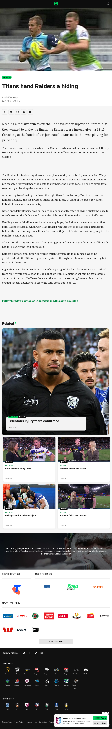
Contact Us (43, 722)
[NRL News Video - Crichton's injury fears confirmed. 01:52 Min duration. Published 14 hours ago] (55, 381)
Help (35, 722)
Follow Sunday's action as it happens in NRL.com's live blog (40, 301)
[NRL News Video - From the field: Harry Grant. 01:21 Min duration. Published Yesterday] (29, 459)
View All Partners (56, 641)
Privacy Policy (18, 722)
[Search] (108, 4)
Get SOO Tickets (100, 718)
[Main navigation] (3, 4)
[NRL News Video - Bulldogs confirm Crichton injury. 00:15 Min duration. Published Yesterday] (29, 506)
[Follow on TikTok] (24, 653)
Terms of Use (7, 722)
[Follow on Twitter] (36, 653)
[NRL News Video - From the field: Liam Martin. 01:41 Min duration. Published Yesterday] (84, 459)
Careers (29, 722)
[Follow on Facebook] (30, 653)
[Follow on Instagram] (42, 653)
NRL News (7, 77)
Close (105, 713)
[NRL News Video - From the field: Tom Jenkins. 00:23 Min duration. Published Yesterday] (84, 506)
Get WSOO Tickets (100, 723)
